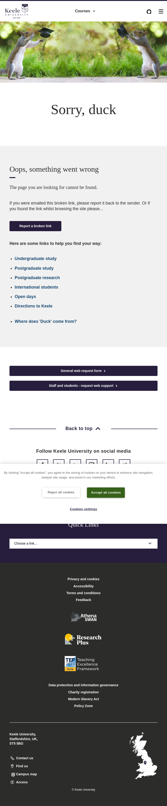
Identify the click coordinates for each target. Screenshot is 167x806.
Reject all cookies (61, 492)
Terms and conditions (83, 593)
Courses (85, 10)
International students (36, 287)
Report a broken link (35, 226)
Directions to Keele (33, 306)
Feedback (83, 600)
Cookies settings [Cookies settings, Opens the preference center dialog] (83, 509)
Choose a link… (83, 543)
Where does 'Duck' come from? (46, 321)
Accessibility (83, 586)
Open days (25, 296)
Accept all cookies (106, 492)
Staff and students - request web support (83, 386)
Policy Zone (83, 706)
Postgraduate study (34, 268)
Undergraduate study (36, 258)
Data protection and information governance (83, 685)
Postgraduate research (37, 277)
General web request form (83, 371)
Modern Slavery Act (83, 699)
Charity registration (83, 692)
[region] (83, 493)
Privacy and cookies (83, 579)
